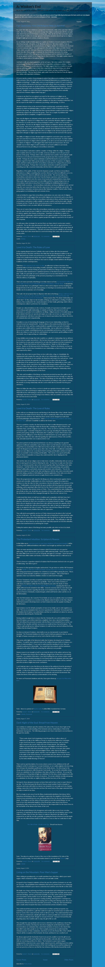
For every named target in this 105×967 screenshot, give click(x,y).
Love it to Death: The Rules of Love (33, 247)
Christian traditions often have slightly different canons (39, 586)
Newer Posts (21, 960)
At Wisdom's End (28, 6)
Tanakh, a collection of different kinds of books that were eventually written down (47, 569)
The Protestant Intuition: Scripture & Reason (37, 539)
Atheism (23, 239)
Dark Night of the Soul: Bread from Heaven (37, 722)
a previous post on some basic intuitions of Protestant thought (48, 543)
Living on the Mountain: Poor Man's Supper (37, 872)
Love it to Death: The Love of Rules (33, 408)
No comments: (45, 236)
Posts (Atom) (27, 964)
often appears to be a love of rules (33, 265)
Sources (62, 858)
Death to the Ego (44, 824)
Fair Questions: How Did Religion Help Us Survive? (40, 25)
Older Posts (68, 960)
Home (45, 960)
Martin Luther (38, 709)
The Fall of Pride (32, 824)
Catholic (23, 714)
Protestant (29, 714)
